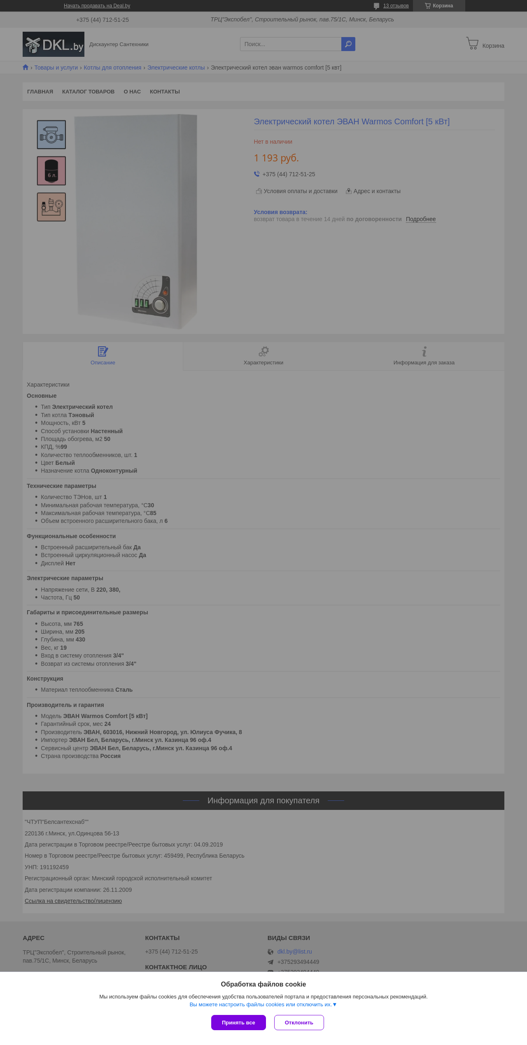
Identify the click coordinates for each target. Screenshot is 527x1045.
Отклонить (299, 1022)
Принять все (238, 1022)
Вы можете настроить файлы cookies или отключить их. (260, 1004)
